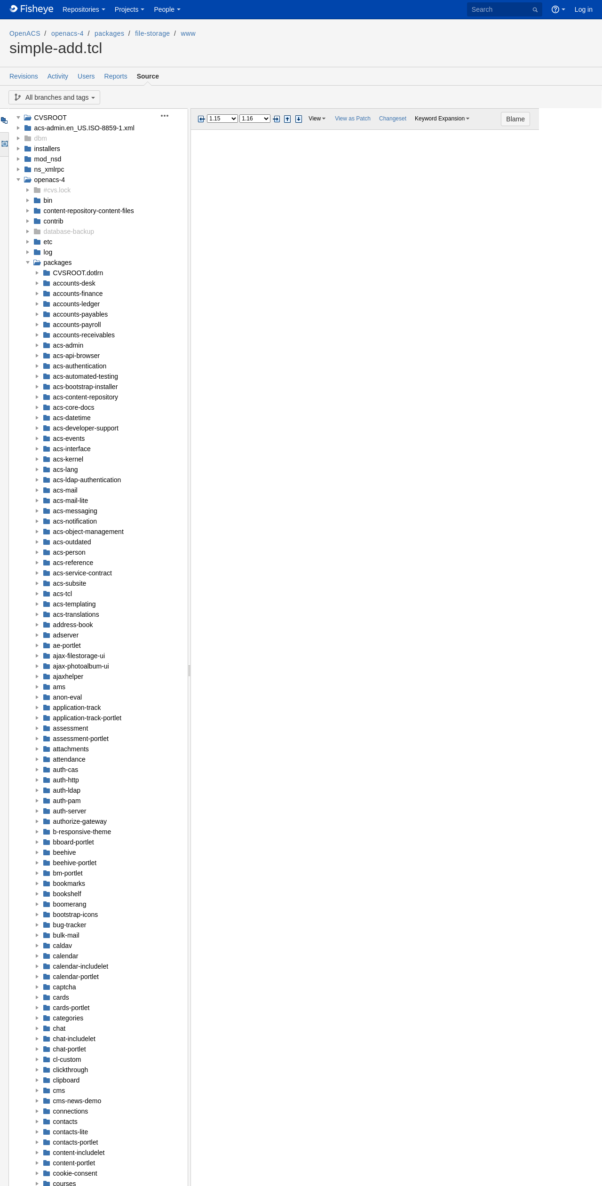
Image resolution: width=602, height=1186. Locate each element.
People (164, 9)
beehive (64, 852)
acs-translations (76, 614)
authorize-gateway (80, 821)
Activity (58, 76)
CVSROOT (50, 117)
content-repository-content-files (89, 211)
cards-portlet (71, 1007)
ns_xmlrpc (49, 169)
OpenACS (24, 33)
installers (47, 148)
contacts (65, 1121)
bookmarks (69, 883)
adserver (66, 635)
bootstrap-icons (75, 914)
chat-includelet (74, 1039)
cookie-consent (75, 1173)
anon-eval (67, 697)
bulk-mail (66, 935)
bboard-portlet (73, 842)
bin (48, 200)
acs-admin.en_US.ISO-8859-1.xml (84, 128)
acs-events (69, 438)
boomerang (70, 904)
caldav (62, 945)
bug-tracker (70, 925)
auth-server (70, 811)
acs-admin (68, 345)
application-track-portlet (87, 718)
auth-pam (67, 800)
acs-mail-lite (70, 500)
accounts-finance (78, 293)
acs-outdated (72, 542)
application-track (77, 707)
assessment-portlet (81, 738)
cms (59, 1090)
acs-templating (74, 604)
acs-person (69, 552)
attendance (69, 759)
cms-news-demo (77, 1101)
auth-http (66, 780)
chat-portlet (69, 1049)
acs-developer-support (86, 428)
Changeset (392, 118)
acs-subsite (70, 583)
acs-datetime (72, 418)
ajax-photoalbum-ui (81, 666)
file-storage (152, 33)
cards (61, 997)
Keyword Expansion (440, 118)
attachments (71, 749)
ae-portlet (67, 645)
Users (86, 76)
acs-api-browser (76, 355)
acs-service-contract (82, 573)
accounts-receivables (84, 335)
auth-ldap (66, 790)
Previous (201, 119)
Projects (127, 9)
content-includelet (79, 1152)
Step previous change (287, 119)
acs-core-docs (74, 407)
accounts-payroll (77, 324)
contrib (53, 221)
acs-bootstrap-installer (85, 386)
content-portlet (74, 1163)
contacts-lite (70, 1132)
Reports (115, 76)
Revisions (23, 76)
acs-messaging (75, 511)
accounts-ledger (76, 304)
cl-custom (67, 1059)
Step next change (298, 119)
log (48, 252)
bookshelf (67, 894)
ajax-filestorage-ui (79, 656)
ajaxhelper (68, 676)
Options (4, 144)
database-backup (69, 231)
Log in (584, 9)
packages (109, 33)
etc (48, 242)
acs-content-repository (86, 397)
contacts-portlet (75, 1142)
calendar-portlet (76, 976)
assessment (70, 728)
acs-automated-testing (86, 376)
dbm (40, 138)
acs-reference (73, 562)
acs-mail (65, 490)
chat (59, 1028)
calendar (66, 956)
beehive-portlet (75, 863)
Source (148, 76)
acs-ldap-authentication (87, 480)
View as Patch (353, 118)
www (188, 33)
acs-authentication (80, 366)
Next (276, 119)
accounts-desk (74, 283)
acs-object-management (88, 531)
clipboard (66, 1080)
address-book (73, 625)
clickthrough (70, 1070)
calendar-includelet (81, 966)
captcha (64, 987)
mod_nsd (48, 159)
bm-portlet (68, 873)
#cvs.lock (57, 190)
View (315, 118)
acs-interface (72, 449)
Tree (4, 120)
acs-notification (75, 521)
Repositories (81, 9)
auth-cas (66, 769)
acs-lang (65, 469)
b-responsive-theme (82, 832)
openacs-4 (67, 33)
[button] (170, 115)
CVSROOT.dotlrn (78, 273)
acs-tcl (62, 593)
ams (59, 687)
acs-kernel (68, 459)
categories (68, 1018)
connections (70, 1111)
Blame (578, 119)
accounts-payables (80, 314)
